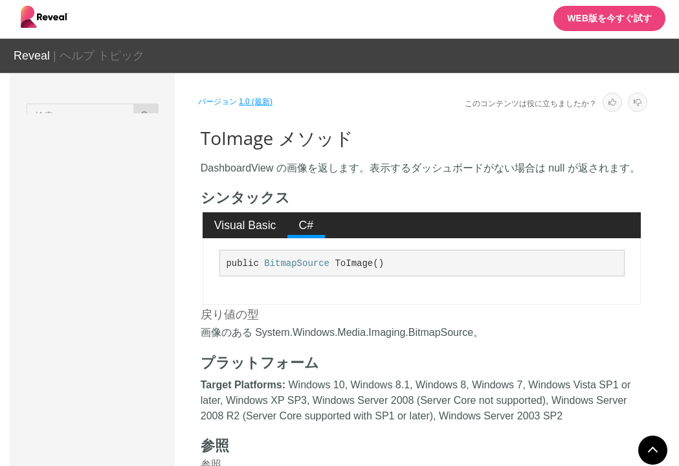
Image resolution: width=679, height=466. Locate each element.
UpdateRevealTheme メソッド (137, 363)
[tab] (245, 225)
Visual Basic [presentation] (245, 225)
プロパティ (116, 397)
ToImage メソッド (139, 328)
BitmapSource (296, 263)
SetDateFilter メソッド (138, 244)
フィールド (116, 420)
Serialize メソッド (138, 172)
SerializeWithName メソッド (138, 208)
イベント (112, 443)
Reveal (32, 55)
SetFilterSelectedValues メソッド (138, 286)
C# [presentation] (306, 225)
